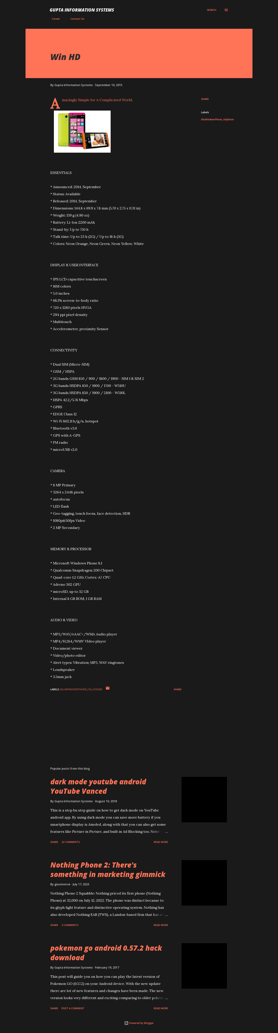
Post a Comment (73, 1008)
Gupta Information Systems (82, 10)
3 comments (70, 925)
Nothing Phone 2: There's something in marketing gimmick (107, 869)
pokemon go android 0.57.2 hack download (106, 952)
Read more (161, 842)
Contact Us (75, 18)
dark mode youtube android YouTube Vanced (98, 786)
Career (54, 18)
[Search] (211, 10)
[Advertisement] (110, 722)
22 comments (71, 842)
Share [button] (205, 99)
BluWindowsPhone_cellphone (217, 119)
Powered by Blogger (139, 1023)
